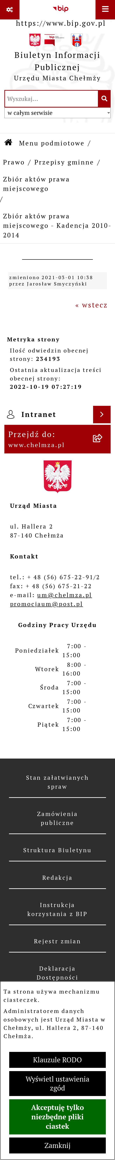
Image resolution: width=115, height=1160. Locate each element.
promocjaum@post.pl (46, 604)
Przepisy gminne (64, 162)
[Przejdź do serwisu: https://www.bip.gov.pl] (60, 14)
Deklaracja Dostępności (57, 973)
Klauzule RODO (57, 1059)
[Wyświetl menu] (105, 9)
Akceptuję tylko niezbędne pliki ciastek (57, 1117)
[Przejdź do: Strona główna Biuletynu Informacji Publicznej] (8, 143)
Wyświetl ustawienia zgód (57, 1084)
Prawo (14, 162)
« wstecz (91, 305)
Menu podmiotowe (52, 143)
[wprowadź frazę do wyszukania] (51, 98)
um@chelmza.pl (64, 595)
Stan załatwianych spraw (57, 782)
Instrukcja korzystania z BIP (57, 909)
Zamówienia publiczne (57, 818)
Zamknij (57, 1145)
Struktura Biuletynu (57, 850)
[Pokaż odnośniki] (9, 9)
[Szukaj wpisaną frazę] (105, 98)
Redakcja (57, 878)
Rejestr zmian (57, 941)
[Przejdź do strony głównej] (57, 60)
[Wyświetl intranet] (102, 414)
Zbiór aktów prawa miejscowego (36, 184)
